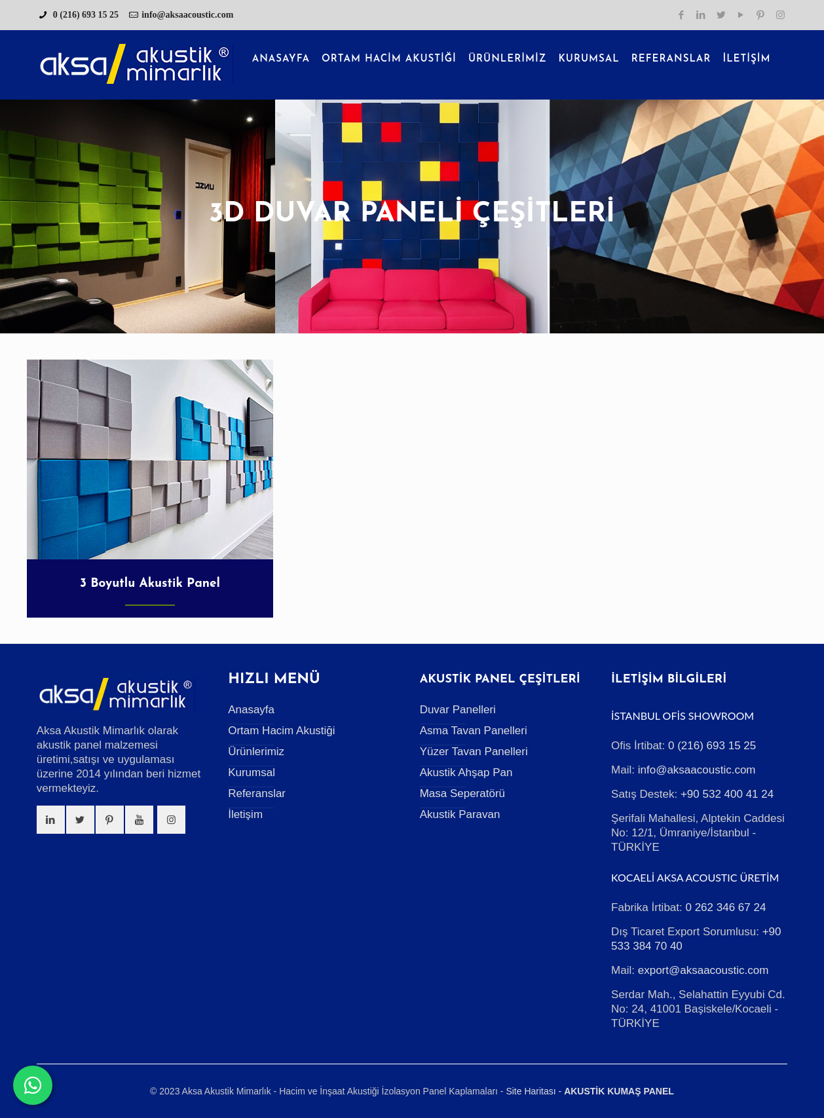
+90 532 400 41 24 (727, 794)
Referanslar (257, 793)
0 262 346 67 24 (725, 907)
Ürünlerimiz (256, 751)
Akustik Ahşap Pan (466, 772)
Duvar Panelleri (458, 709)
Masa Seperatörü (462, 793)
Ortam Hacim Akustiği (281, 730)
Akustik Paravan (460, 814)
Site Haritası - (533, 1091)
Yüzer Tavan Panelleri (474, 751)
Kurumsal (251, 772)
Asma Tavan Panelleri (473, 730)
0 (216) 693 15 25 (84, 15)
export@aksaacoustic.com (703, 970)
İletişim (245, 814)
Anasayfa (251, 709)
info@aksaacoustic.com (187, 15)
